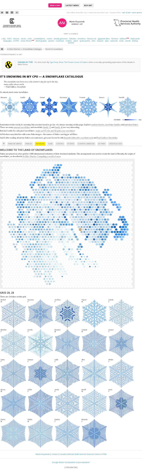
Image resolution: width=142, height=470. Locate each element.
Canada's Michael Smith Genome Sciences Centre (80, 454)
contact (55, 454)
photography (41, 41)
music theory (26, 41)
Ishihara (123, 38)
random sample (15, 144)
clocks (23, 38)
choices (16, 38)
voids (121, 41)
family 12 (47, 127)
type (107, 41)
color (30, 38)
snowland (40, 144)
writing (135, 41)
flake (50, 144)
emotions (81, 38)
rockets (69, 41)
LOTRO (16, 41)
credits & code (115, 144)
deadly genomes (61, 38)
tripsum (100, 41)
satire (75, 41)
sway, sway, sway (123, 12)
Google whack (58, 462)
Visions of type (25, 62)
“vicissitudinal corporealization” (77, 462)
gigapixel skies (104, 38)
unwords (114, 41)
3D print (101, 144)
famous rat (91, 38)
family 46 (59, 127)
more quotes (137, 12)
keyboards (135, 38)
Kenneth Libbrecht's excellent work (78, 137)
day (3, 38)
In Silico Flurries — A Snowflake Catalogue (24, 49)
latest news (72, 5)
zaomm (71, 42)
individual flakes (131, 124)
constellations (39, 38)
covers (49, 38)
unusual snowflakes (22, 127)
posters (70, 144)
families (28, 144)
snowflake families (113, 124)
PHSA (104, 454)
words (127, 41)
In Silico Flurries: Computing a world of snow (41, 156)
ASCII (9, 38)
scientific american (86, 144)
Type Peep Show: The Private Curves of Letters (69, 62)
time (93, 41)
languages (7, 41)
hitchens (114, 38)
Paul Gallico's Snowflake (107, 137)
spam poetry (85, 41)
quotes (51, 41)
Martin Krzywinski (43, 454)
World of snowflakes (54, 49)
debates (72, 38)
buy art (88, 5)
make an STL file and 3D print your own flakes (55, 130)
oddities (60, 144)
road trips (60, 41)
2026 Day (55, 5)
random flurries (97, 124)
